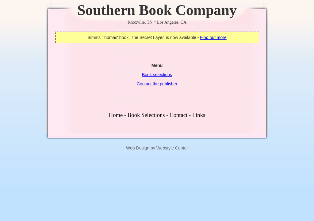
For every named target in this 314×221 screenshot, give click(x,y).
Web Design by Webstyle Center (157, 147)
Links (198, 115)
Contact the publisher (157, 83)
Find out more (213, 37)
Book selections (157, 74)
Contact (178, 115)
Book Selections (146, 115)
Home (116, 115)
